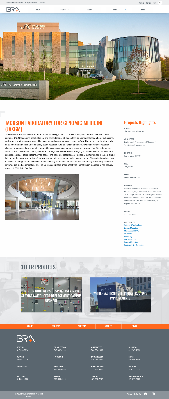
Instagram (153, 394)
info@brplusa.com (31, 2)
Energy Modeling (131, 228)
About (38, 9)
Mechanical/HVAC (131, 231)
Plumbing (128, 236)
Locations (42, 2)
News (154, 2)
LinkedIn (146, 394)
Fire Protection (130, 239)
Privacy (129, 394)
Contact (141, 2)
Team (142, 9)
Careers (148, 2)
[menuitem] (15, 9)
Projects (64, 9)
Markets (116, 9)
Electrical (128, 234)
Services (91, 9)
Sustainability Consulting (134, 245)
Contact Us (137, 394)
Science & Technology (133, 225)
